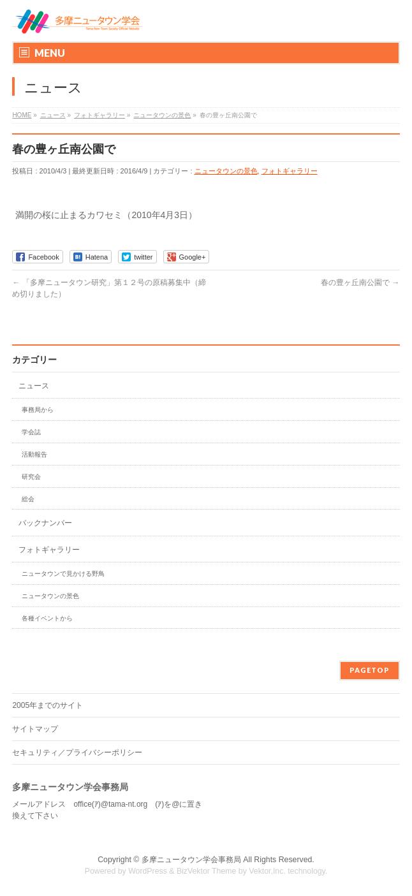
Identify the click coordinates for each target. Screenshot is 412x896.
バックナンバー (45, 522)
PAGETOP (369, 670)
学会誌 (31, 432)
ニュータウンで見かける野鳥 (63, 573)
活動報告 (34, 454)
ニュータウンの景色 (226, 171)
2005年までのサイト (47, 705)
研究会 (31, 476)
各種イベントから (47, 618)
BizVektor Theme (207, 871)
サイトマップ (35, 728)
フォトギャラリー (289, 171)
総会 (28, 499)
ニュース (33, 385)
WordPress (147, 871)
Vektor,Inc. (267, 871)
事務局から (38, 409)
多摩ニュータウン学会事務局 (191, 859)
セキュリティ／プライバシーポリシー (77, 752)
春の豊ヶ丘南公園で (360, 282)
